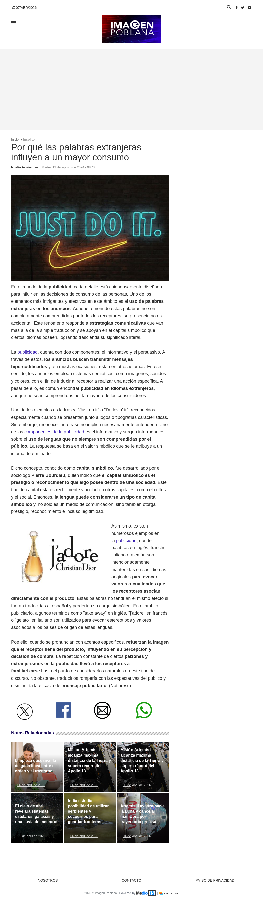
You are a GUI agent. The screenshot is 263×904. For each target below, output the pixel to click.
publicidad (27, 352)
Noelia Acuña (21, 167)
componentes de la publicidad (54, 431)
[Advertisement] (131, 89)
